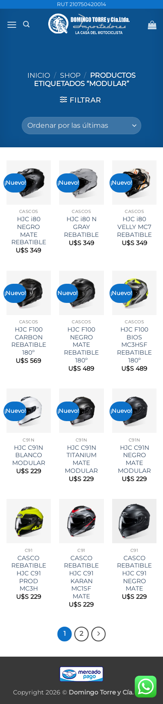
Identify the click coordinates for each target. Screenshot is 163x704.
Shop (70, 75)
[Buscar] (26, 24)
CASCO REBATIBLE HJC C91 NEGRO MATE (134, 573)
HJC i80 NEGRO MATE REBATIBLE (28, 231)
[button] (12, 24)
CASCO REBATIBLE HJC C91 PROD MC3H (28, 573)
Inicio (38, 75)
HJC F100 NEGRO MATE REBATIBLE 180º (81, 345)
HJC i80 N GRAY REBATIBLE (81, 227)
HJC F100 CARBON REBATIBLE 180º (28, 341)
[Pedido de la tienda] (81, 125)
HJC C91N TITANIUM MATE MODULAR (81, 459)
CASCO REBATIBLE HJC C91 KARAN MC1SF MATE (81, 577)
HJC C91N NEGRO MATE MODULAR (134, 459)
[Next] (98, 634)
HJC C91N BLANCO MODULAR (28, 455)
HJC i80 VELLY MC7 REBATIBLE (134, 227)
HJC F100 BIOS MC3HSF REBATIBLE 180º (134, 345)
